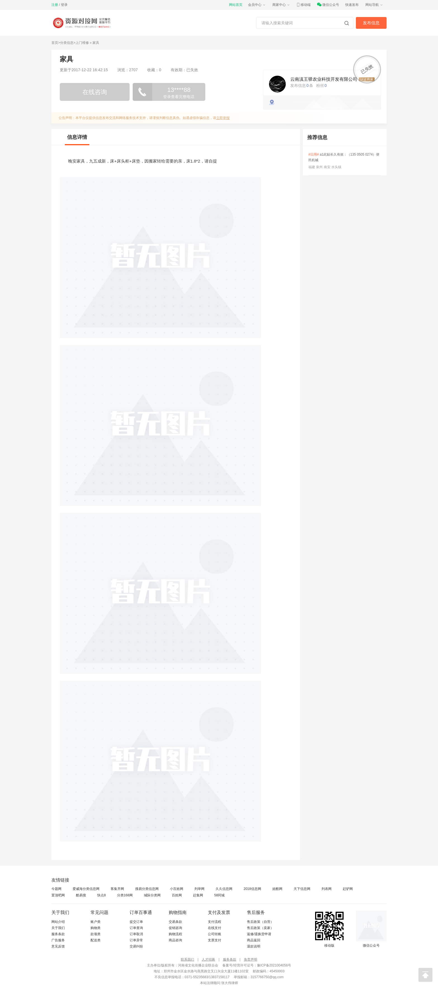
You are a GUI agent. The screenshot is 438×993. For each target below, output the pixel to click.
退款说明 (253, 946)
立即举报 (223, 118)
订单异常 (136, 940)
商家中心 (281, 5)
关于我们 (58, 928)
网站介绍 (58, 922)
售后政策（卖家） (260, 928)
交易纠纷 (136, 946)
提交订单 (136, 922)
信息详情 (77, 137)
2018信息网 (252, 889)
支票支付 (214, 940)
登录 (64, 5)
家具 (95, 43)
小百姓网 (176, 889)
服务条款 (58, 934)
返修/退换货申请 (259, 934)
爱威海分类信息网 (86, 889)
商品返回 (253, 940)
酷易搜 (81, 895)
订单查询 (136, 928)
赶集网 (198, 895)
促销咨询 (175, 928)
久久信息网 (224, 889)
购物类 (96, 928)
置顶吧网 (58, 895)
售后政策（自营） (260, 922)
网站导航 (374, 5)
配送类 (96, 940)
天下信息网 (302, 889)
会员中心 (257, 5)
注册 (54, 5)
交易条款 (175, 922)
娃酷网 (277, 889)
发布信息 (371, 22)
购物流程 (175, 934)
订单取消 (136, 934)
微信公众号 (328, 5)
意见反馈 (58, 946)
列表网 (327, 889)
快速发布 (352, 5)
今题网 (56, 889)
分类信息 (66, 43)
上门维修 (82, 43)
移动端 (303, 5)
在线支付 (214, 928)
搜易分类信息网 (147, 889)
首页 (54, 43)
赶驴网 (348, 889)
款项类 (96, 934)
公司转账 (214, 934)
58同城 (219, 895)
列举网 (199, 889)
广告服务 (58, 940)
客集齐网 (117, 889)
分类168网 (125, 895)
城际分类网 (152, 895)
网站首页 (235, 5)
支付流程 (214, 922)
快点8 (101, 895)
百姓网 (177, 895)
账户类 (96, 922)
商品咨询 (175, 940)
